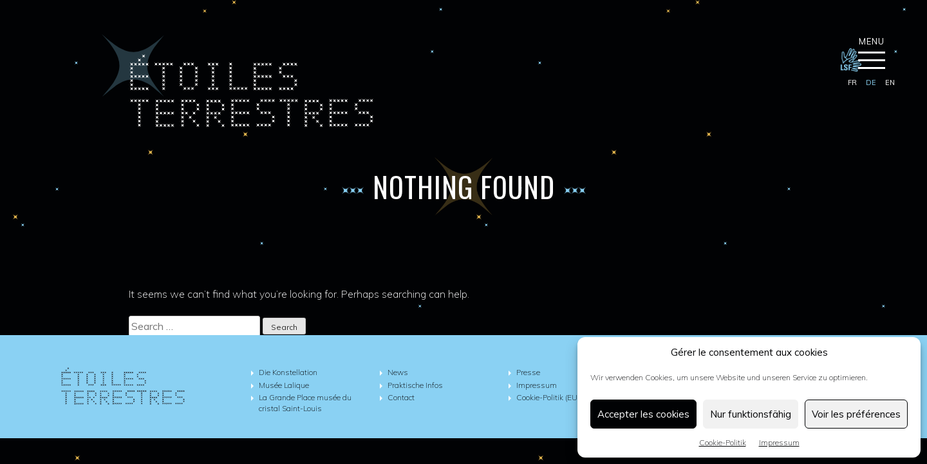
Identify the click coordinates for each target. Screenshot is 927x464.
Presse (528, 372)
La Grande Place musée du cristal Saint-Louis (305, 402)
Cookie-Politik (722, 442)
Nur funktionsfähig (750, 414)
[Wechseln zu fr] (852, 83)
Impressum (779, 442)
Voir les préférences (856, 414)
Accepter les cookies (643, 414)
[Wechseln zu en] (890, 83)
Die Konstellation (288, 372)
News (398, 372)
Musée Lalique (284, 385)
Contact (401, 397)
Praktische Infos (415, 385)
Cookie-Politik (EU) (547, 397)
